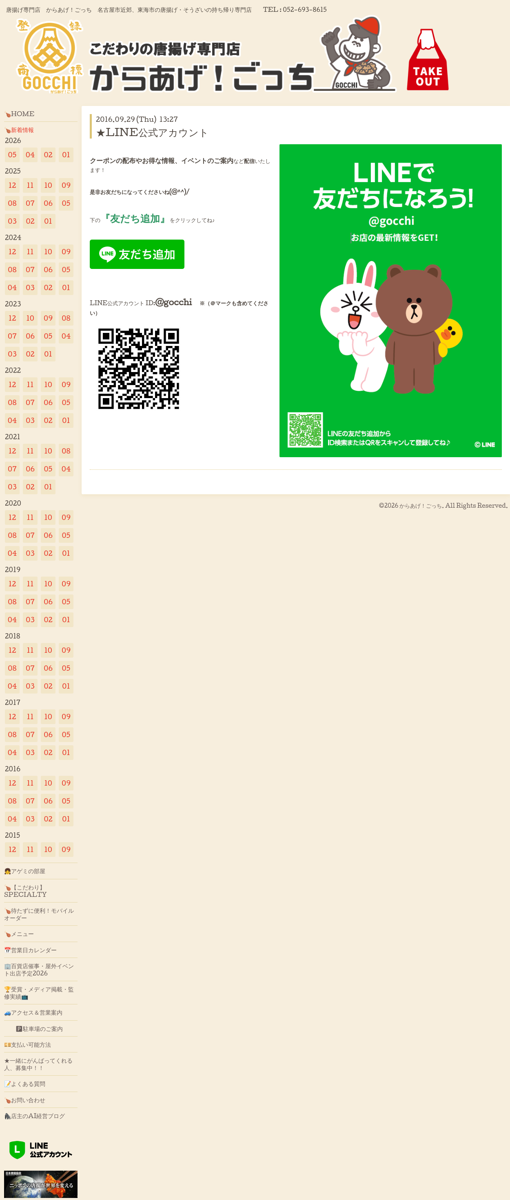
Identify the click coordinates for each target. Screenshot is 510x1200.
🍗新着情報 (19, 129)
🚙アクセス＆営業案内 (33, 1012)
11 (30, 185)
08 (12, 203)
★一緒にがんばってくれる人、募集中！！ (38, 1064)
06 (48, 203)
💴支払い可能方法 (27, 1044)
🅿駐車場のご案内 (33, 1028)
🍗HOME (19, 113)
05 (12, 154)
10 (48, 185)
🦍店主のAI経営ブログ (34, 1115)
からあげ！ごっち (420, 505)
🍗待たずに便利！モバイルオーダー (39, 914)
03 (12, 221)
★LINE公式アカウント (157, 132)
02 (48, 154)
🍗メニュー (19, 933)
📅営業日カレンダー (30, 949)
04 (30, 154)
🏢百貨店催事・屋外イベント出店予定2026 (39, 969)
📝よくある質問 (24, 1083)
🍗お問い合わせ (24, 1099)
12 (12, 185)
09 (66, 185)
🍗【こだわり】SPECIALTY (25, 890)
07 (30, 203)
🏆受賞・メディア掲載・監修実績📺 (39, 992)
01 (66, 154)
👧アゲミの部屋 (24, 870)
